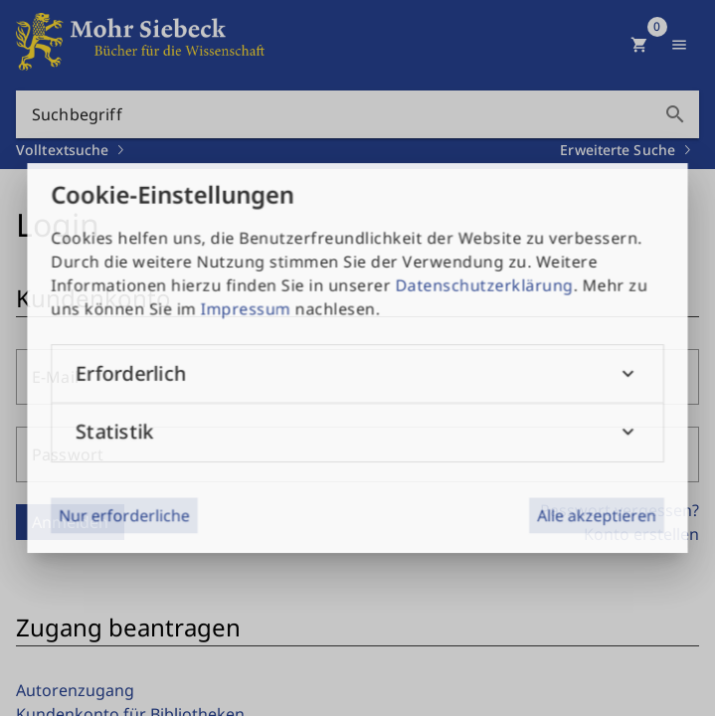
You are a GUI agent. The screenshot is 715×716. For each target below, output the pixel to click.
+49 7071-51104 (524, 536)
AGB (48, 523)
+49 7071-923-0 (525, 516)
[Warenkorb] (639, 45)
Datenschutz (79, 563)
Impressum (75, 443)
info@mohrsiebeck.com (545, 582)
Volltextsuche (62, 149)
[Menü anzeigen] (679, 45)
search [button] (675, 114)
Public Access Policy (106, 603)
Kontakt (61, 483)
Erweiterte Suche (617, 149)
